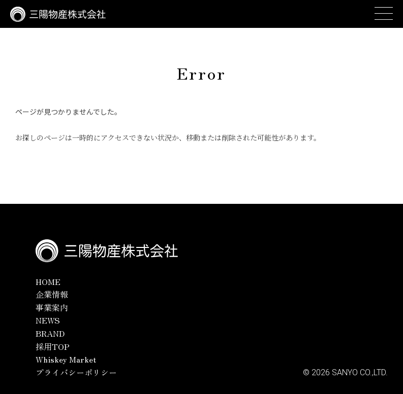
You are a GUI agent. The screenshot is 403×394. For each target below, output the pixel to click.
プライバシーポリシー (76, 372)
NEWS (48, 320)
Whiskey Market (66, 359)
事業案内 (52, 307)
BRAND (50, 333)
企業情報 (52, 294)
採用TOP (53, 346)
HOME (48, 281)
